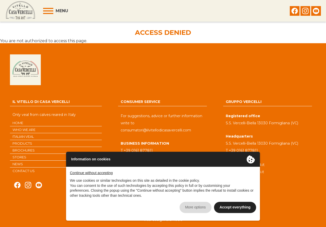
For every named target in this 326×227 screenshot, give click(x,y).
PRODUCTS (22, 143)
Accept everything (235, 207)
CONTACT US (23, 171)
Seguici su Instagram (305, 12)
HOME (17, 123)
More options (195, 207)
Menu (62, 10)
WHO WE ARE (23, 130)
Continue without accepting (91, 173)
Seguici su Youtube (316, 12)
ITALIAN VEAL (23, 136)
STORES (19, 157)
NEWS (17, 164)
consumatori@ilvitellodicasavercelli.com (156, 130)
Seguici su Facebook (294, 12)
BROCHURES (23, 150)
